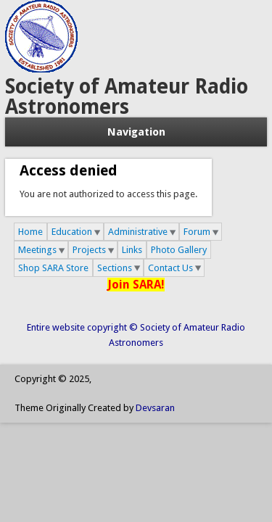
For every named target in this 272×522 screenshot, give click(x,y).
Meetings (37, 249)
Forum (197, 231)
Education (71, 231)
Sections (114, 267)
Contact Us (170, 267)
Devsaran (155, 407)
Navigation (136, 131)
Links (132, 249)
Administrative (138, 231)
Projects (89, 249)
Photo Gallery (179, 249)
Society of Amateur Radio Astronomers (126, 97)
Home (30, 231)
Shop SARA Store (53, 267)
